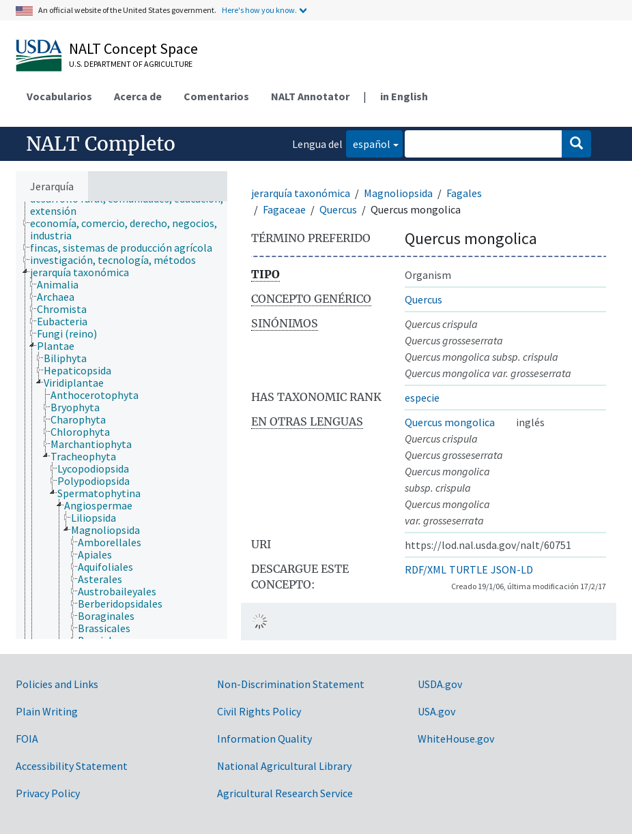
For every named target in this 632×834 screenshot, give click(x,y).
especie (422, 397)
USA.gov (436, 711)
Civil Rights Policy (259, 711)
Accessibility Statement (72, 766)
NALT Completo (100, 144)
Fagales (464, 193)
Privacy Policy (48, 793)
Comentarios (216, 96)
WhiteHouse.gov (456, 738)
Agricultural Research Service (285, 793)
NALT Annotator (310, 96)
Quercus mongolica (450, 422)
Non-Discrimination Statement (290, 684)
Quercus (338, 209)
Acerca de (138, 96)
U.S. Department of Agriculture (130, 64)
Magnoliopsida (398, 193)
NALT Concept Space (133, 48)
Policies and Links (57, 684)
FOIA (27, 738)
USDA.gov (440, 684)
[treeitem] (134, 204)
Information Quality (264, 738)
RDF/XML (425, 569)
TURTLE (468, 569)
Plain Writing (47, 711)
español (368, 143)
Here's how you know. (259, 10)
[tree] (121, 420)
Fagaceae (284, 209)
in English (404, 96)
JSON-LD (512, 569)
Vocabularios (59, 96)
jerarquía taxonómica (300, 193)
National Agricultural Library (284, 766)
